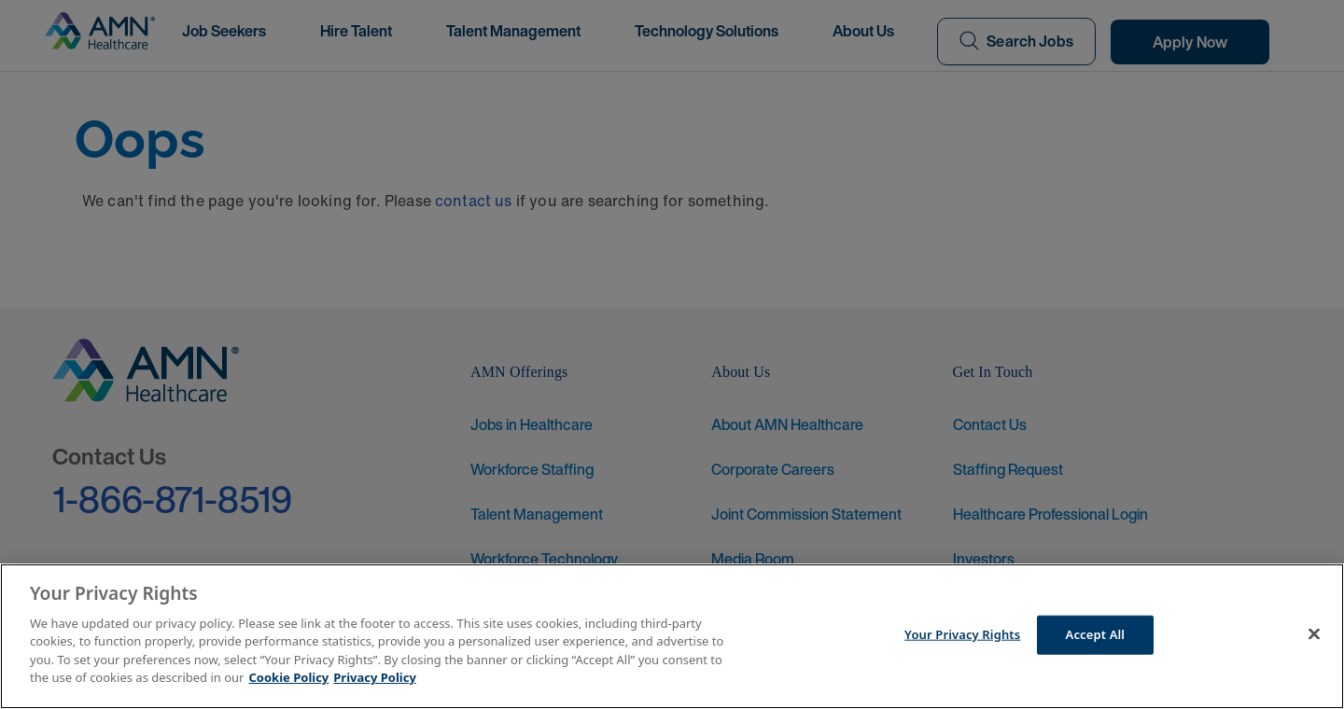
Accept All (1096, 634)
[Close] (1314, 633)
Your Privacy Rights (962, 634)
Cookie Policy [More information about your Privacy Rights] (289, 677)
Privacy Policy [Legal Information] (374, 677)
